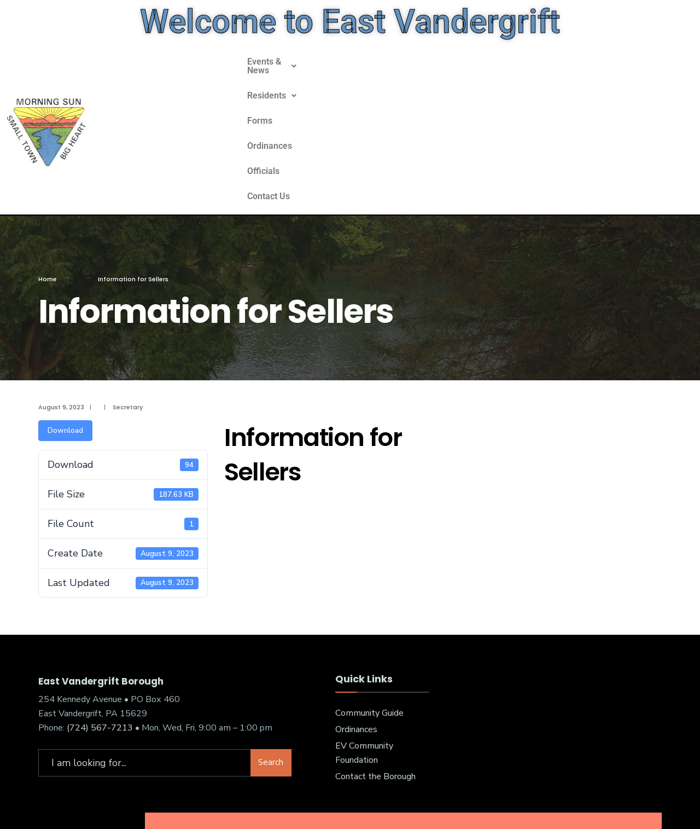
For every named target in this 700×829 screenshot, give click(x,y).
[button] (281, 90)
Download (65, 352)
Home (47, 201)
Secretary (128, 329)
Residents (356, 90)
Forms (410, 90)
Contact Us (570, 90)
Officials (516, 90)
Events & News (281, 90)
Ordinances (461, 90)
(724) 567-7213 (100, 650)
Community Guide (369, 635)
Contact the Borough (375, 699)
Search (270, 684)
